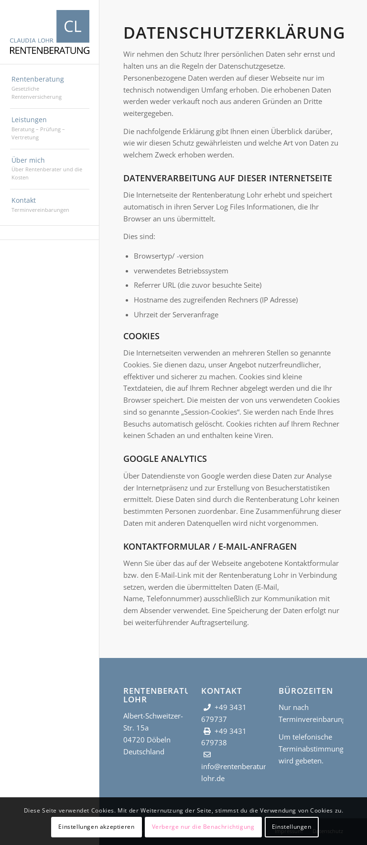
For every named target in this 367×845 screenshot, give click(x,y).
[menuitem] (49, 88)
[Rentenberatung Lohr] (49, 32)
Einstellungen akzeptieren (96, 827)
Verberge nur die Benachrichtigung (203, 827)
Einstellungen (292, 827)
